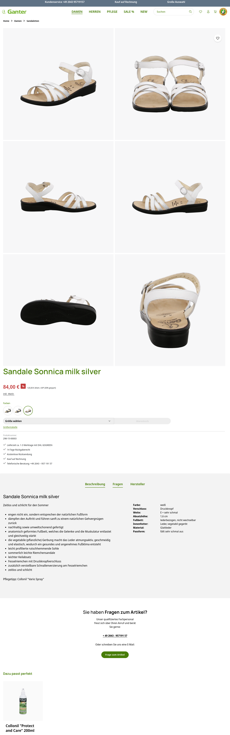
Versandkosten (157, 730)
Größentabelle (145, 101)
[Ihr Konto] (206, 14)
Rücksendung (87, 695)
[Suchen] (187, 14)
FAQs (83, 667)
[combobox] (168, 14)
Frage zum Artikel (115, 414)
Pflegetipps (86, 690)
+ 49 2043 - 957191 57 (115, 395)
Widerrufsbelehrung (148, 684)
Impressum (143, 678)
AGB (139, 667)
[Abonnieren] (157, 626)
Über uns (142, 695)
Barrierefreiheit (146, 701)
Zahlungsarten (88, 701)
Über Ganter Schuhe (148, 690)
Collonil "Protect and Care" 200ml (20, 488)
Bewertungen (87, 707)
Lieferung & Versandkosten (95, 684)
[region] (67, 132)
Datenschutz (144, 673)
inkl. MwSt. (143, 67)
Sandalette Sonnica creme (22, 573)
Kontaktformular (31, 683)
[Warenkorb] (214, 14)
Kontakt (84, 678)
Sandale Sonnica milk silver (66, 573)
